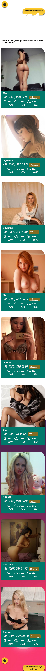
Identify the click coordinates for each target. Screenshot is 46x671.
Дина (5, 93)
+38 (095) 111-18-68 (20, 434)
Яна (5, 429)
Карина (7, 631)
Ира (5, 295)
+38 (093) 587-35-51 (21, 165)
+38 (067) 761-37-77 (21, 569)
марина (7, 362)
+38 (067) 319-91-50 (21, 232)
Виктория (8, 227)
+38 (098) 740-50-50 (22, 636)
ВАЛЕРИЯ (8, 564)
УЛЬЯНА (7, 497)
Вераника (8, 160)
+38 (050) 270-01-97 (21, 97)
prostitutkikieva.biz (15, 32)
